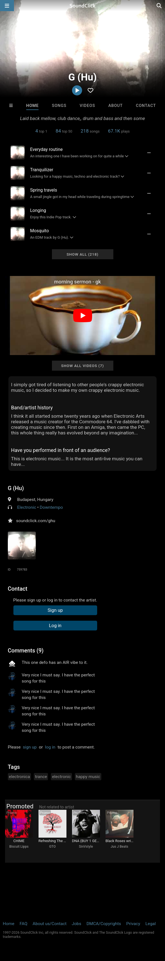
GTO (52, 846)
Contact (146, 105)
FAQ (23, 923)
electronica (19, 776)
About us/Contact (49, 923)
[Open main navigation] (7, 5)
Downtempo (51, 507)
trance (41, 776)
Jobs (76, 923)
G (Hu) (16, 488)
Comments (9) (26, 650)
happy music (88, 776)
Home (32, 105)
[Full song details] (149, 153)
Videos (87, 105)
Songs (59, 105)
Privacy (133, 923)
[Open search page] (159, 5)
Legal (150, 923)
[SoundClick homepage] (83, 6)
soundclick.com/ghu (35, 520)
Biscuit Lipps (18, 846)
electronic (61, 776)
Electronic (26, 507)
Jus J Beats (119, 846)
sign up (30, 747)
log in (50, 747)
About (115, 105)
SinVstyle (86, 846)
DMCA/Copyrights (104, 923)
